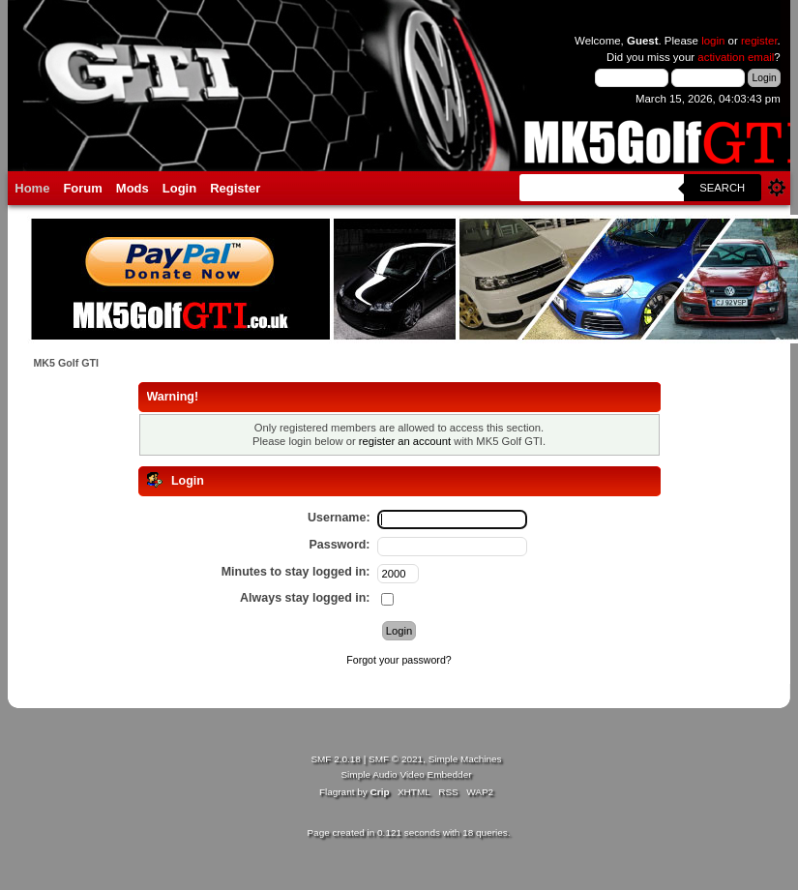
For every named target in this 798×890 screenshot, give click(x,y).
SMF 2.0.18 (335, 759)
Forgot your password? (398, 660)
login (712, 40)
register (759, 40)
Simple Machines (465, 759)
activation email (735, 57)
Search (722, 187)
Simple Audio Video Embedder (405, 774)
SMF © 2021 (396, 759)
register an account (405, 441)
